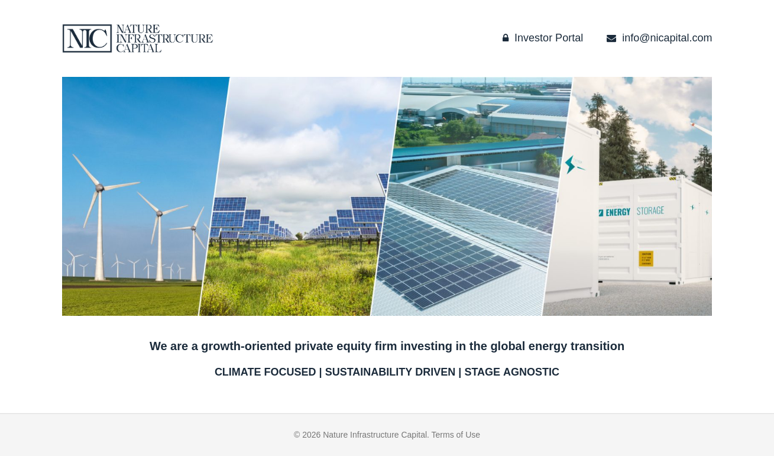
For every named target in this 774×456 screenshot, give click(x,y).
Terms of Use (456, 434)
